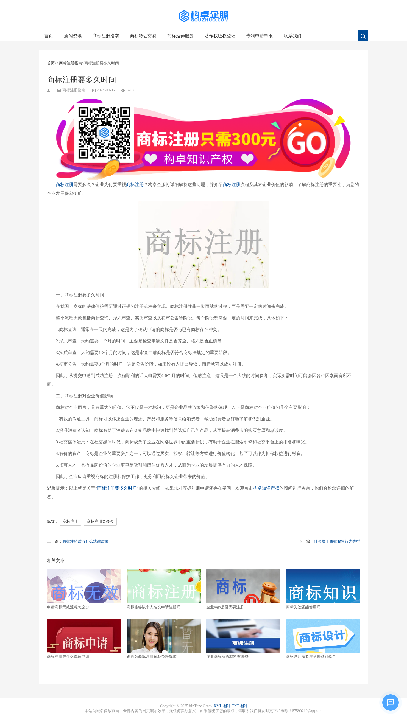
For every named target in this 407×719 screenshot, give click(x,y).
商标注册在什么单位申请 (84, 639)
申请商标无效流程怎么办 (84, 589)
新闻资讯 (73, 35)
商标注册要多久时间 (117, 488)
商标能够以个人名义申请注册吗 (164, 589)
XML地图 (222, 706)
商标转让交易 (143, 35)
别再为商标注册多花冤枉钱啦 (164, 639)
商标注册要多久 (100, 521)
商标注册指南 (106, 35)
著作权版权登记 (220, 35)
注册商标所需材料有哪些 (243, 639)
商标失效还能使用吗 (323, 589)
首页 (48, 35)
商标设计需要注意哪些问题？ (323, 639)
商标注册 (64, 184)
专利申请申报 (259, 35)
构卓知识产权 (266, 488)
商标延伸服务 (180, 35)
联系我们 (292, 35)
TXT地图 (239, 706)
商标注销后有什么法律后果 (85, 541)
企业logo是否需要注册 (243, 589)
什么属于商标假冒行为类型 (337, 541)
